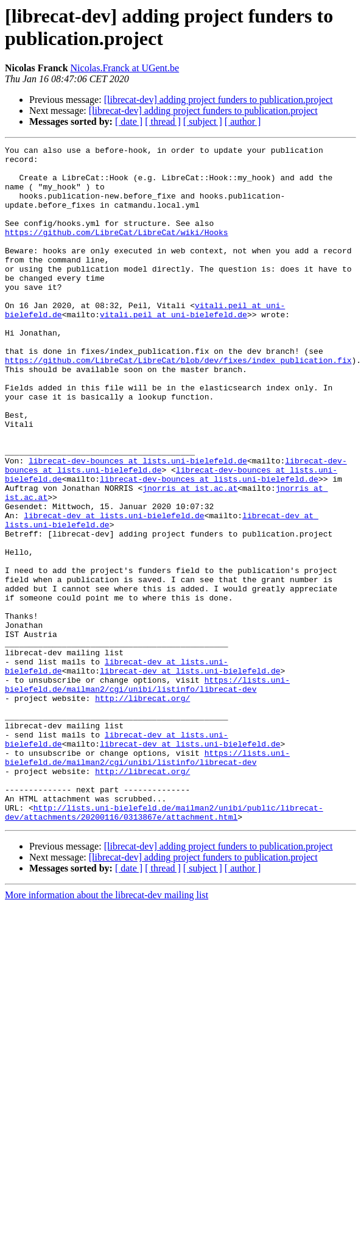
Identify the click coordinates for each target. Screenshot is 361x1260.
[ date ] (128, 121)
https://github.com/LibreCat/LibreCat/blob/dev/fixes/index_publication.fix (178, 403)
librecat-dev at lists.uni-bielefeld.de (114, 590)
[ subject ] (202, 121)
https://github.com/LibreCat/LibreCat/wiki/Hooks (116, 250)
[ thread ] (163, 121)
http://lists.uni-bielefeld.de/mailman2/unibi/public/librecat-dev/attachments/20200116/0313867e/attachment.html (164, 946)
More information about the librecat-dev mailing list (106, 1030)
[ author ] (243, 121)
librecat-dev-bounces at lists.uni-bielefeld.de (138, 524)
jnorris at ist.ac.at (189, 557)
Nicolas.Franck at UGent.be (125, 68)
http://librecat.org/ (142, 809)
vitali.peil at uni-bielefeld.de (173, 348)
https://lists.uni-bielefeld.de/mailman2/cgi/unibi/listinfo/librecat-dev (147, 793)
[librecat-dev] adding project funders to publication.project (218, 99)
